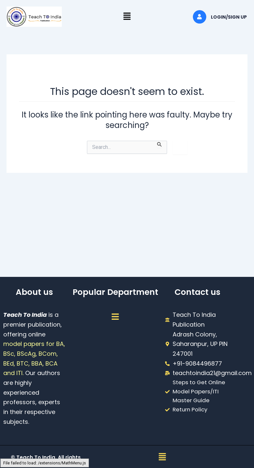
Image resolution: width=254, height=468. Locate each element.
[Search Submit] (159, 144)
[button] (126, 16)
